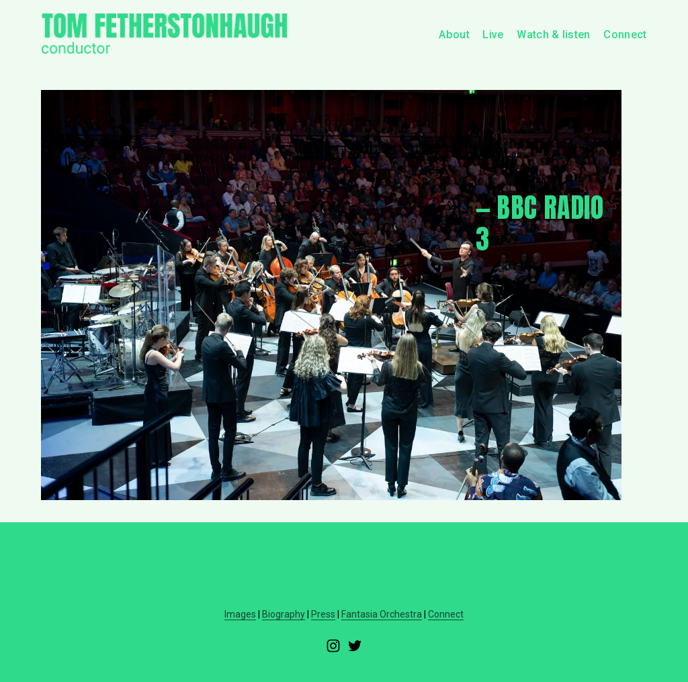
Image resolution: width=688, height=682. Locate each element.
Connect (624, 34)
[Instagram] (333, 645)
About (454, 34)
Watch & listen (554, 34)
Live (492, 34)
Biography (283, 614)
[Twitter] (354, 645)
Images (240, 614)
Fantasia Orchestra (381, 614)
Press (323, 614)
